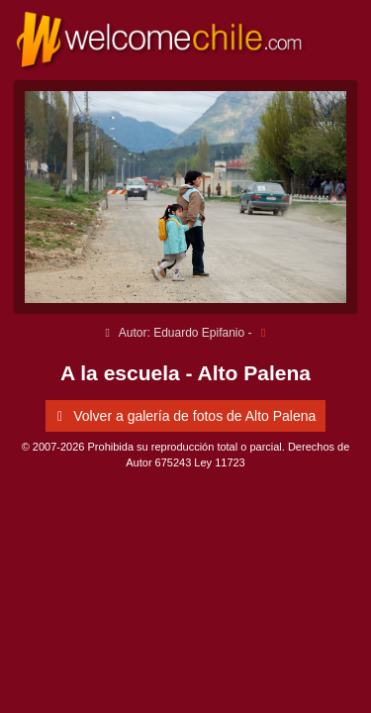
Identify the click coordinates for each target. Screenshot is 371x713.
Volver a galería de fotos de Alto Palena (183, 416)
